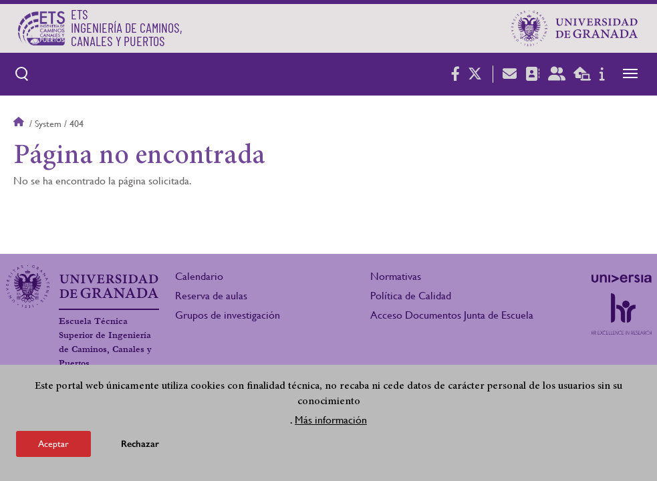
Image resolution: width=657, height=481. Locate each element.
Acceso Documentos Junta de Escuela (451, 315)
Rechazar (140, 444)
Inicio (20, 123)
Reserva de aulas (211, 295)
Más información (331, 420)
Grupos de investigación (227, 315)
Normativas (395, 276)
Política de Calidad (410, 295)
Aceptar (53, 443)
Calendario (199, 276)
